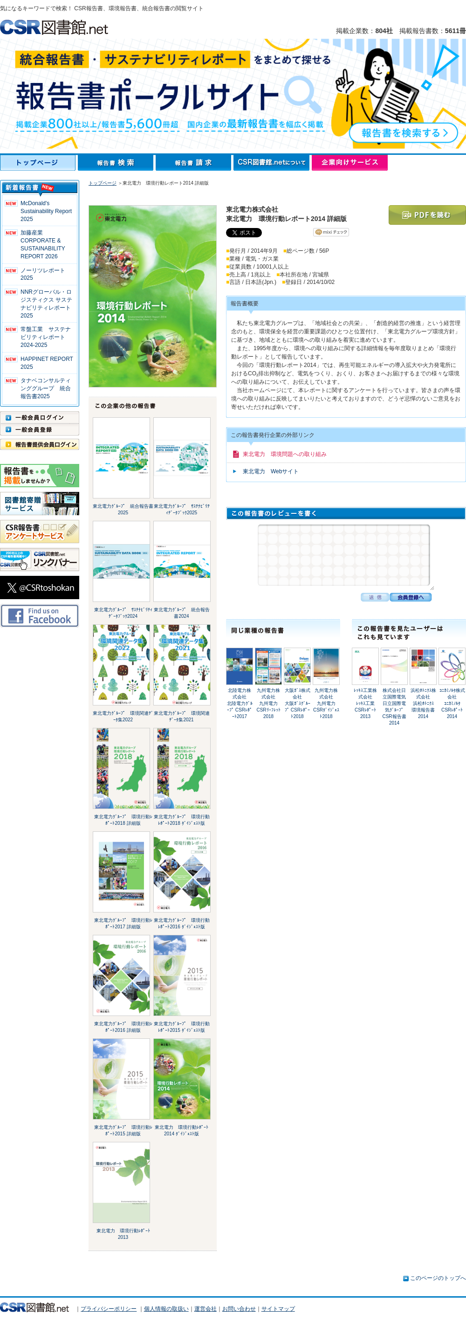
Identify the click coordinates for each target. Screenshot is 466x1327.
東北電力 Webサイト (271, 471)
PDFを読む (427, 215)
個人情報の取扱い (166, 1309)
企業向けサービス (350, 163)
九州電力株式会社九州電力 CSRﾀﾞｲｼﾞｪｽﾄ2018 (326, 703)
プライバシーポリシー (109, 1309)
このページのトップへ (438, 1278)
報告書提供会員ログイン (39, 444)
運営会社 (205, 1309)
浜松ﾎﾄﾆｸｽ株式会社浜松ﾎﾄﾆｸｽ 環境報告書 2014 (425, 703)
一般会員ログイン (39, 417)
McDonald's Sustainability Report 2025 (46, 211)
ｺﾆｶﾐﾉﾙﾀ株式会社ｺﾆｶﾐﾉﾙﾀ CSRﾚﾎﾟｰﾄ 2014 (452, 703)
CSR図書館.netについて (272, 163)
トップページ (39, 163)
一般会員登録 (39, 429)
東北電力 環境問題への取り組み (285, 454)
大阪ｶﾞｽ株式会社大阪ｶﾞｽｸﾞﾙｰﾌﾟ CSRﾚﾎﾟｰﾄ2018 (297, 703)
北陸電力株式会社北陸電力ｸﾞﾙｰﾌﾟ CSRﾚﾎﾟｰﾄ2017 (240, 703)
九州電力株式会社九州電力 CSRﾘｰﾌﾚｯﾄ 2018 (269, 703)
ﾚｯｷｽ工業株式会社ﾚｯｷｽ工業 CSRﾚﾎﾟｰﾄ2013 (366, 703)
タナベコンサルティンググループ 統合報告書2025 (46, 388)
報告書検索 (117, 163)
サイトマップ (278, 1309)
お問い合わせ (239, 1309)
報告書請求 (194, 163)
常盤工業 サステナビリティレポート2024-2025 (46, 337)
